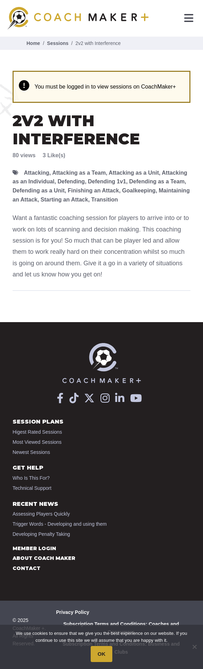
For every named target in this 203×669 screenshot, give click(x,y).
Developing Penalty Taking (41, 534)
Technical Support (32, 488)
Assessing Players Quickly (41, 514)
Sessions (57, 43)
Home (33, 43)
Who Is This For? (31, 478)
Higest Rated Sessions (37, 432)
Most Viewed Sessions (37, 442)
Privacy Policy (72, 612)
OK (102, 654)
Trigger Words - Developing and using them (60, 524)
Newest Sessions (31, 452)
